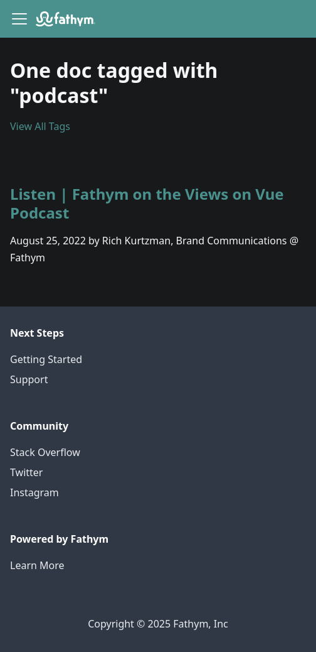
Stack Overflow (45, 452)
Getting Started (46, 359)
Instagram (34, 492)
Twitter (26, 472)
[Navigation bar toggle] (19, 18)
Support (29, 379)
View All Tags (40, 126)
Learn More (37, 565)
